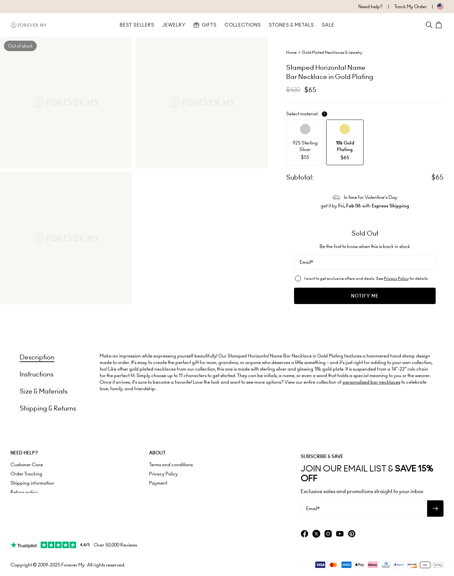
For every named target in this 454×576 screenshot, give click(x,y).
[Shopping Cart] (440, 25)
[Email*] (365, 262)
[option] (305, 142)
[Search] (429, 25)
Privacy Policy (396, 278)
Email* (306, 262)
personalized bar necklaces (371, 382)
